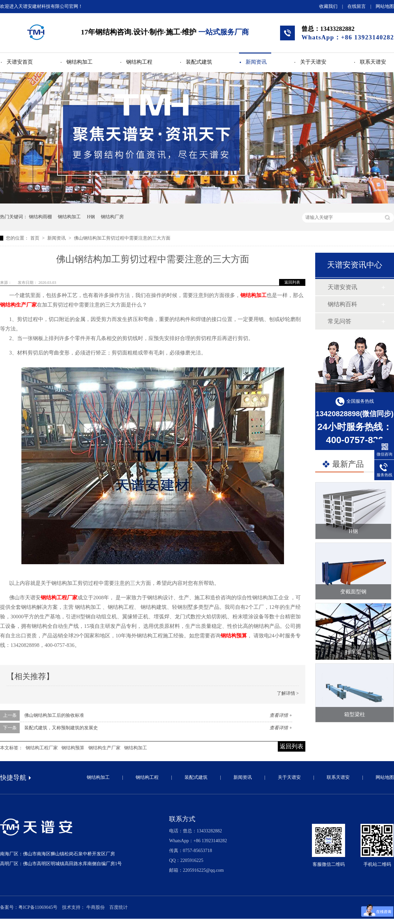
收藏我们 (328, 6)
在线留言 (356, 6)
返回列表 (292, 282)
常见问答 (339, 321)
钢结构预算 (234, 635)
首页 (35, 238)
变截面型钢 (353, 591)
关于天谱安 (313, 62)
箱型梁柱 (354, 714)
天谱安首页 (20, 62)
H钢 (91, 216)
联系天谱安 (373, 62)
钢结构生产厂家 (18, 305)
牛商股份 (95, 907)
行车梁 (353, 652)
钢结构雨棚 (40, 216)
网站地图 (385, 6)
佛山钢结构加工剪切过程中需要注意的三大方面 (122, 238)
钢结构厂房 (112, 216)
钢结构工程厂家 (59, 597)
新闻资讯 (256, 62)
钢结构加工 (79, 62)
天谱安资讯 (342, 287)
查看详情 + (281, 715)
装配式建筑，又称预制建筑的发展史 (61, 727)
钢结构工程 (139, 62)
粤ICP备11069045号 (37, 907)
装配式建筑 (199, 62)
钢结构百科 (342, 304)
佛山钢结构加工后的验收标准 (54, 715)
